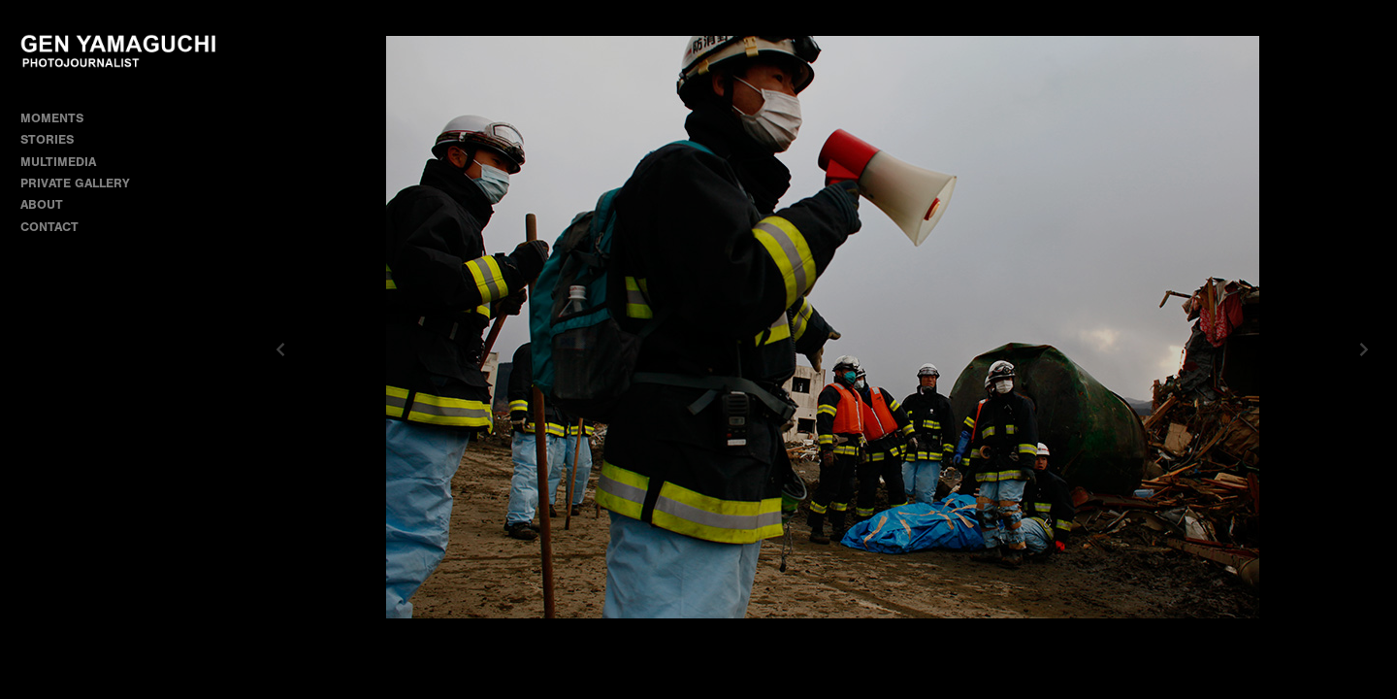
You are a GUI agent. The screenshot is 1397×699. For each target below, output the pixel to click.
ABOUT (41, 204)
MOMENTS (60, 118)
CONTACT (49, 226)
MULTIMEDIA (58, 161)
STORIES (55, 139)
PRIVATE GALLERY (75, 183)
